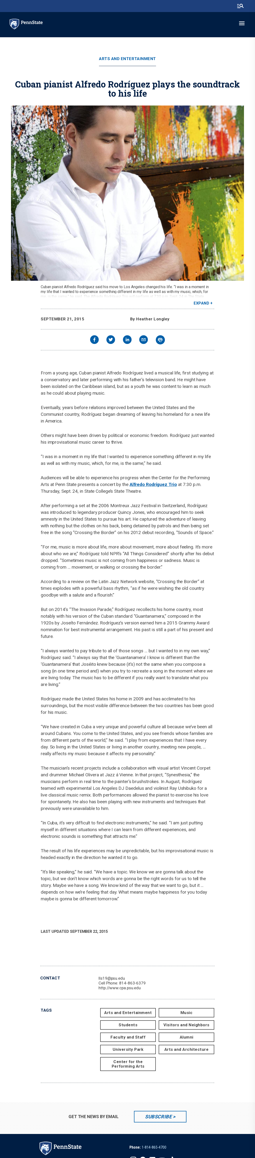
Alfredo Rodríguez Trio (153, 484)
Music (186, 1012)
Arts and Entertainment (127, 58)
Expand (201, 303)
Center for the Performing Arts (128, 1064)
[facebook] (94, 340)
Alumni (186, 1037)
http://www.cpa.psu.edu (120, 987)
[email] (143, 340)
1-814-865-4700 (154, 1147)
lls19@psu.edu (112, 978)
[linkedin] (127, 340)
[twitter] (110, 340)
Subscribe (158, 1117)
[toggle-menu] (241, 23)
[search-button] (240, 6)
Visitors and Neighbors (186, 1024)
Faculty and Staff (127, 1037)
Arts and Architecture (186, 1049)
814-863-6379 (132, 983)
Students (128, 1024)
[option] (147, 1147)
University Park (128, 1049)
